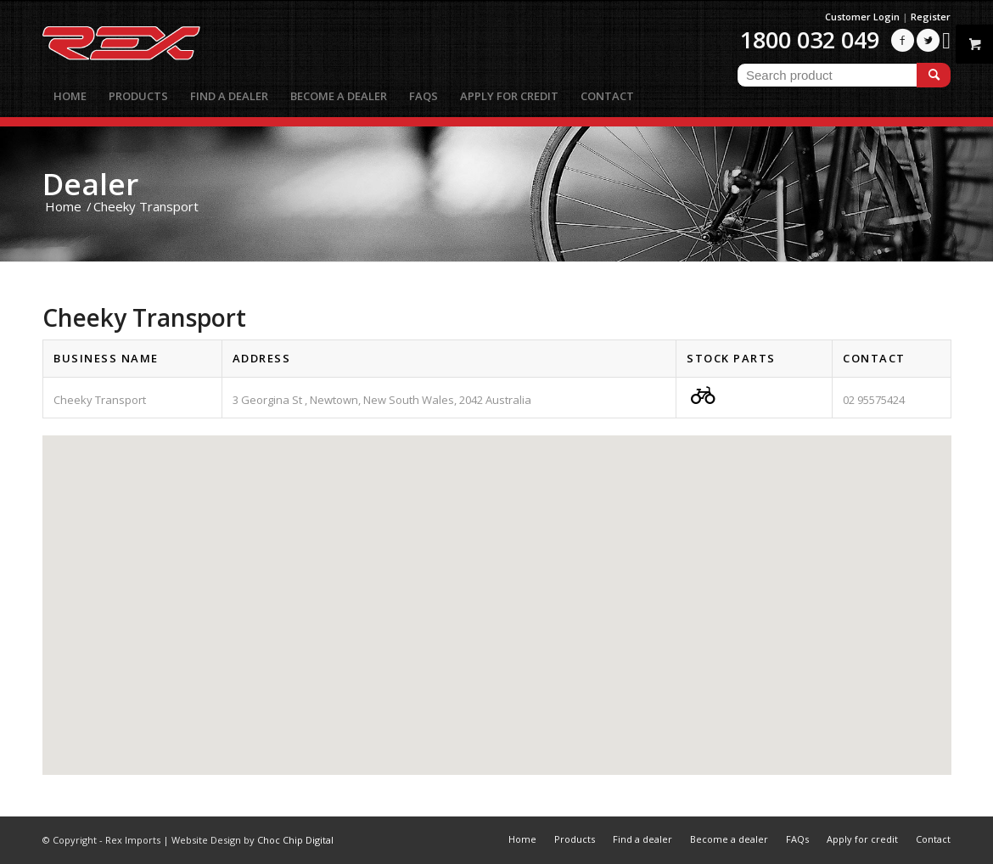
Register (931, 16)
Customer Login (862, 16)
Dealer (90, 184)
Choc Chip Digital (295, 839)
